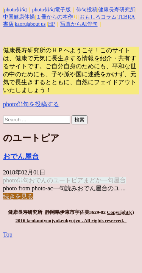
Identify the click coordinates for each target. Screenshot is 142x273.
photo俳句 (15, 10)
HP (51, 24)
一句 (107, 180)
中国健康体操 (19, 17)
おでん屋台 (21, 156)
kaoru (21, 24)
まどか (92, 180)
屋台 (120, 180)
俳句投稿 (86, 10)
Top (7, 234)
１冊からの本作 (54, 17)
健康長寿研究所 (116, 10)
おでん (38, 180)
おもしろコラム (98, 17)
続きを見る (18, 196)
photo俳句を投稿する (31, 104)
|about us (36, 24)
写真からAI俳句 (79, 24)
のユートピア (65, 180)
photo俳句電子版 (51, 10)
